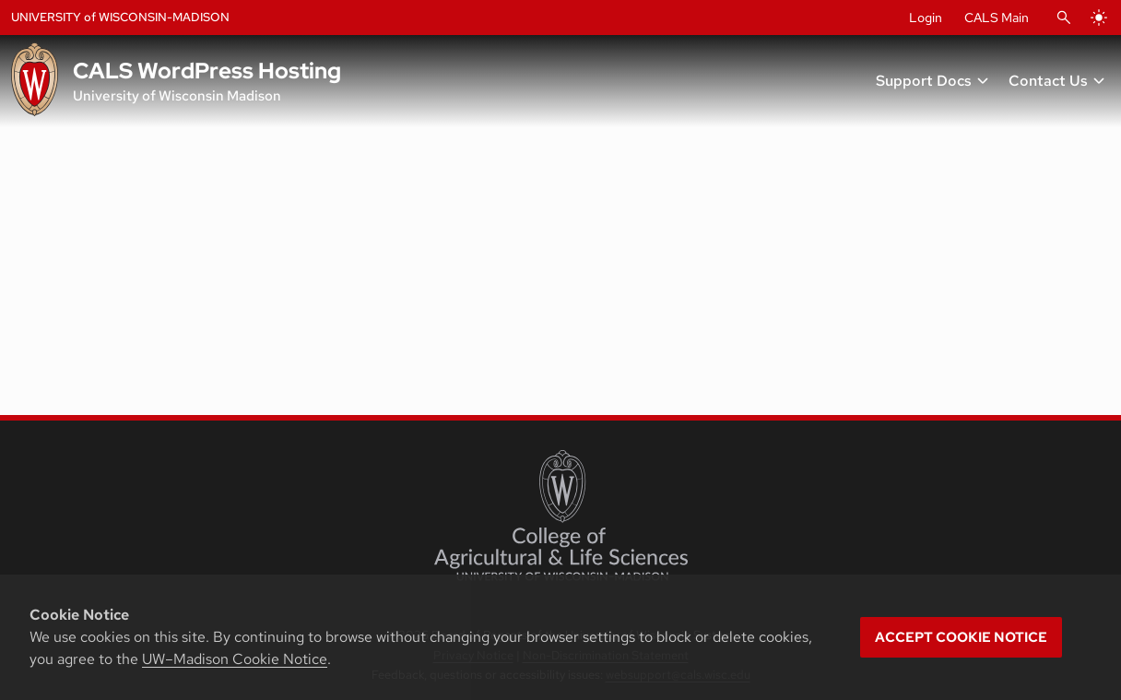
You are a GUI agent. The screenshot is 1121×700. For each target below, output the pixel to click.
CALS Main (996, 17)
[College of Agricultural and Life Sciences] (561, 515)
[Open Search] (1064, 17)
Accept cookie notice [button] (961, 637)
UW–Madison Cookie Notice (234, 659)
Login (925, 17)
